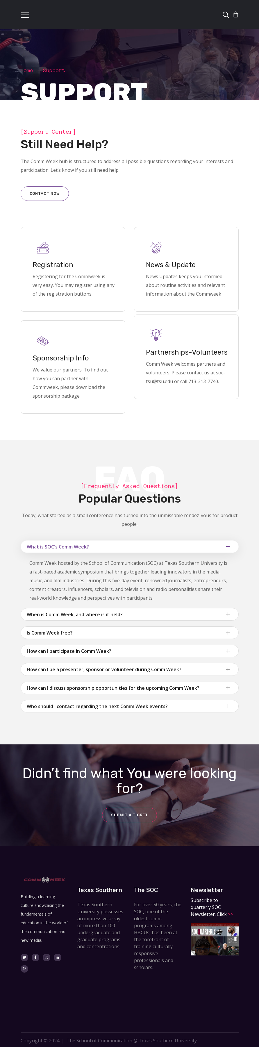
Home (27, 70)
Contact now (45, 193)
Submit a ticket (129, 815)
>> (230, 914)
